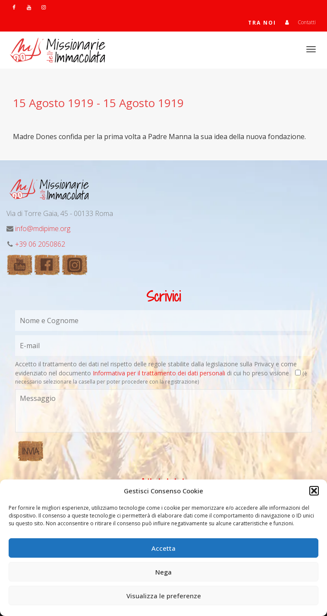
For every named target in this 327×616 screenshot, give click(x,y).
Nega (163, 572)
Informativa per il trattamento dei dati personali (159, 373)
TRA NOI (262, 22)
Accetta (163, 548)
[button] (314, 490)
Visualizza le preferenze (163, 595)
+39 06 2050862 (40, 244)
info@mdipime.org (42, 228)
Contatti (307, 22)
